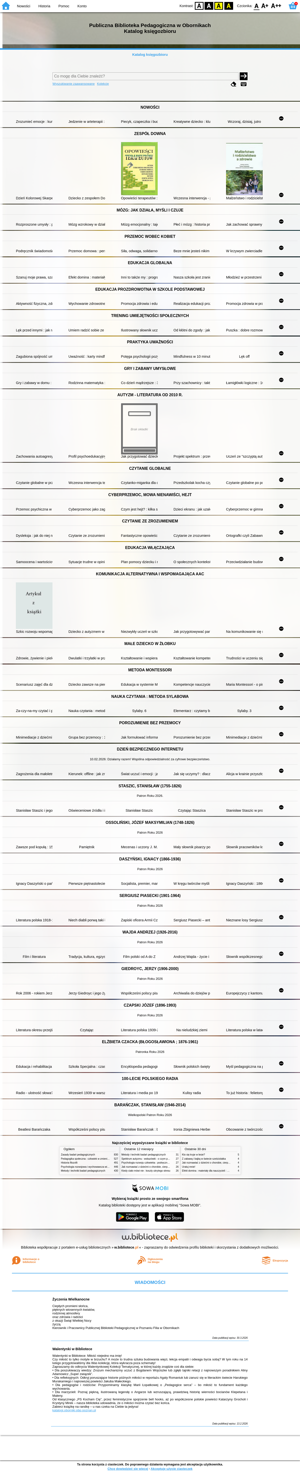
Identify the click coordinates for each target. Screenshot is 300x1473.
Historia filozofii (69, 1162)
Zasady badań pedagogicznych (78, 1154)
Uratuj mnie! (188, 1166)
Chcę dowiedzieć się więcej (127, 1469)
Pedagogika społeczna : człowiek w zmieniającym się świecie (94, 1158)
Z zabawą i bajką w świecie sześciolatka (204, 1158)
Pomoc (63, 6)
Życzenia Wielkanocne (71, 1299)
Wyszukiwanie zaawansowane (73, 84)
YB (218, 5)
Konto (82, 6)
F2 (276, 5)
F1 (265, 5)
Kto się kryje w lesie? (193, 1154)
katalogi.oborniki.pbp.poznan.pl (74, 1410)
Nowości (23, 6)
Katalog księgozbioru (150, 55)
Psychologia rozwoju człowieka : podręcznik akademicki (152, 1162)
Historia (44, 6)
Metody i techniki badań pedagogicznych (83, 1170)
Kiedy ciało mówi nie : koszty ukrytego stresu (146, 1170)
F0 (256, 5)
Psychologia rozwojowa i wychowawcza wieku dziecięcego (93, 1166)
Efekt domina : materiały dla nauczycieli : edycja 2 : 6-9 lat (213, 1170)
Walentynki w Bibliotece (72, 1349)
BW (209, 5)
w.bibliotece (126, 1247)
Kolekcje (103, 84)
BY (228, 5)
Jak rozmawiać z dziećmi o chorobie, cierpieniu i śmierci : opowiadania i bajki (163, 1166)
